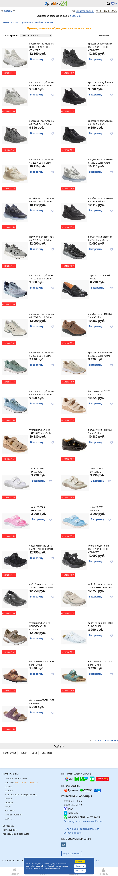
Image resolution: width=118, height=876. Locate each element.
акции (8, 806)
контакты (10, 810)
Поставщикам (9, 829)
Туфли (24, 752)
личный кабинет (13, 814)
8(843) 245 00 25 (108, 10)
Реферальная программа (15, 833)
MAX (68, 808)
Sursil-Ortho (9, 752)
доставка (21, 782)
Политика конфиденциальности (46, 868)
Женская (49, 22)
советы (8, 818)
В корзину (36, 59)
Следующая (111, 740)
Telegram (71, 812)
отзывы (9, 802)
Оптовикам (8, 825)
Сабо (34, 752)
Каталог (15, 22)
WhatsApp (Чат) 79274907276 (82, 816)
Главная (6, 22)
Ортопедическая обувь (32, 22)
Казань (8, 11)
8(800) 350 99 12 (73, 804)
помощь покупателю (16, 778)
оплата (8, 786)
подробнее (76, 15)
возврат (9, 790)
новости (9, 798)
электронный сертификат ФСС (21, 794)
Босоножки (47, 752)
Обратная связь (71, 853)
